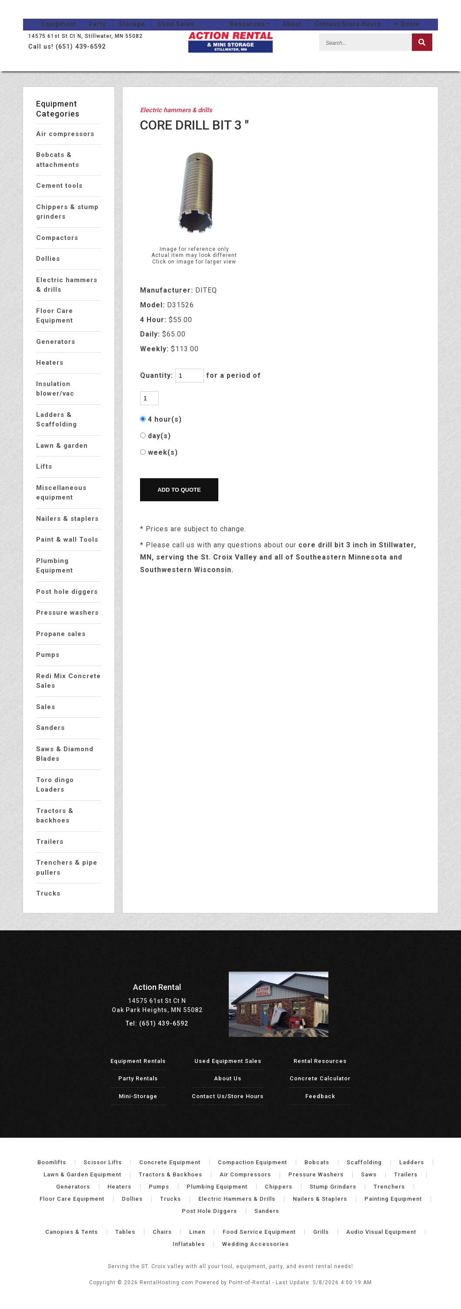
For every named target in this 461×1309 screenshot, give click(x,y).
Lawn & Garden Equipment (82, 1174)
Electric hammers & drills (66, 285)
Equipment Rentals (138, 1061)
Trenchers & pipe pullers (66, 867)
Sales (45, 707)
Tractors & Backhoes (170, 1174)
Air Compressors (245, 1174)
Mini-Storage (138, 1096)
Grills (321, 1232)
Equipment (40, 15)
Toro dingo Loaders (55, 785)
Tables (125, 1232)
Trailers (49, 842)
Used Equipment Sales (227, 1061)
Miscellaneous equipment (61, 493)
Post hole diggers (67, 592)
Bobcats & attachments (57, 160)
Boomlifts (51, 1162)
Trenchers (389, 1186)
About (310, 15)
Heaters (49, 362)
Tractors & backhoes (54, 816)
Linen (197, 1232)
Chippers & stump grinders (67, 212)
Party (78, 15)
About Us (227, 1078)
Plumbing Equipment (54, 566)
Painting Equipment (393, 1199)
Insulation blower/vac (55, 389)
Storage (113, 15)
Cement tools (59, 186)
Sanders (50, 728)
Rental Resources (320, 1061)
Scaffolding (364, 1162)
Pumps (48, 655)
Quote (425, 15)
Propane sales (61, 634)
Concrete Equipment (169, 1162)
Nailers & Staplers (320, 1199)
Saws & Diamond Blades (65, 754)
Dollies (48, 259)
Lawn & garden (62, 446)
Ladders (411, 1162)
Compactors (57, 238)
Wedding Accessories (255, 1244)
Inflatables (189, 1244)
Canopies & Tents (71, 1232)
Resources (268, 15)
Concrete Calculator (320, 1078)
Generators (55, 342)
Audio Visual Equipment (381, 1232)
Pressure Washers (316, 1174)
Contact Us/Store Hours (228, 1096)
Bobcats (316, 1162)
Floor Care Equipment (54, 316)
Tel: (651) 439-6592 (157, 1023)
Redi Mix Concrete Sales (68, 681)
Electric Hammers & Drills (236, 1199)
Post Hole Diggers (209, 1211)
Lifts (44, 466)
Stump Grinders (333, 1186)
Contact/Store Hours (366, 15)
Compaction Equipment (252, 1162)
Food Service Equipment (259, 1232)
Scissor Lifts (103, 1162)
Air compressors (65, 134)
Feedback (320, 1096)
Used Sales (158, 15)
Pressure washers (67, 612)
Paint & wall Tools (67, 539)
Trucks (48, 893)
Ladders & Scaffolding (56, 420)
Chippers (278, 1186)
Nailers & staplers (67, 519)
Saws (369, 1174)
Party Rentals (138, 1078)
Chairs (162, 1232)
